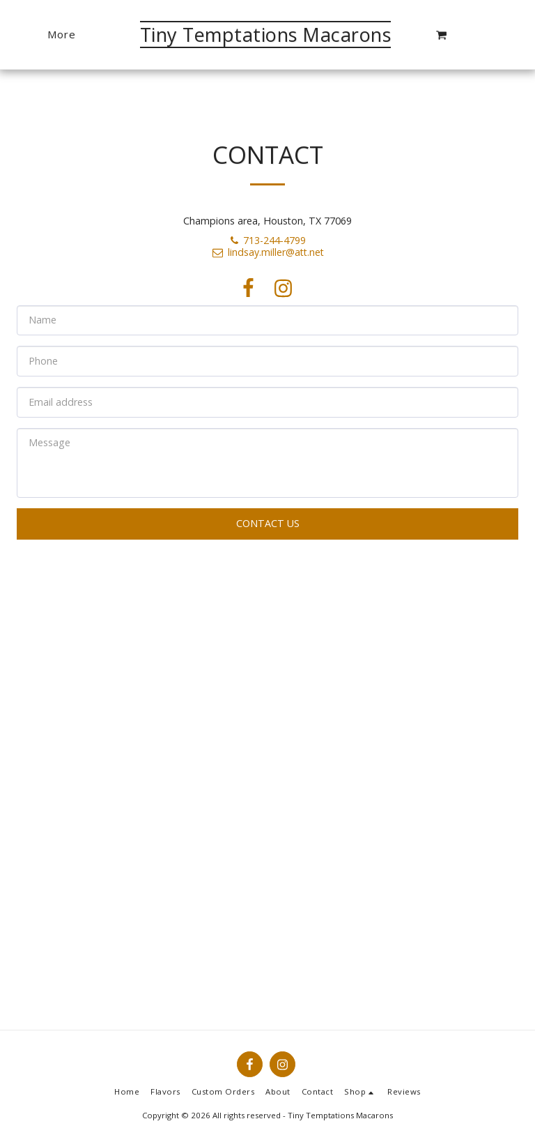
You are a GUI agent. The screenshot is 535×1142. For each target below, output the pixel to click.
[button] (441, 35)
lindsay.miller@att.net (267, 252)
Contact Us (268, 523)
